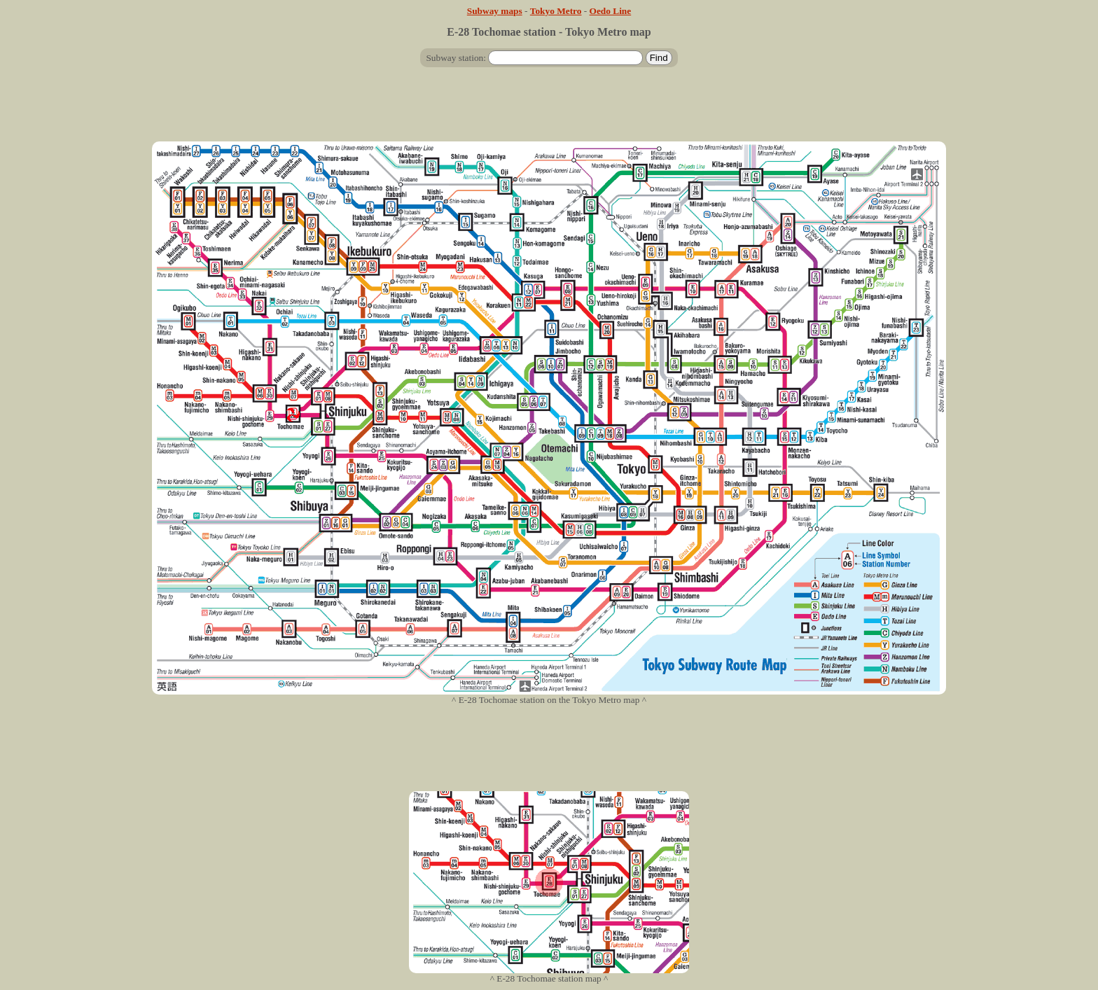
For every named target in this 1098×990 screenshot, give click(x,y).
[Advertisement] (549, 109)
